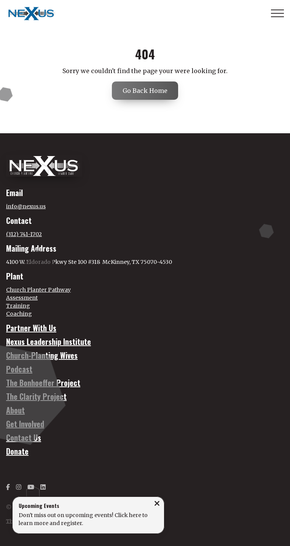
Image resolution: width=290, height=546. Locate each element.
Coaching (19, 313)
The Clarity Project (36, 396)
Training (18, 305)
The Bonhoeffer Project (43, 382)
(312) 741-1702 (24, 234)
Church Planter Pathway (38, 289)
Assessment (22, 297)
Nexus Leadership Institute (48, 341)
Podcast (19, 369)
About (15, 410)
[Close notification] (157, 504)
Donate (17, 451)
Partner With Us (31, 328)
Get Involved (25, 423)
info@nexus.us (26, 206)
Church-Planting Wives (42, 355)
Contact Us (23, 437)
